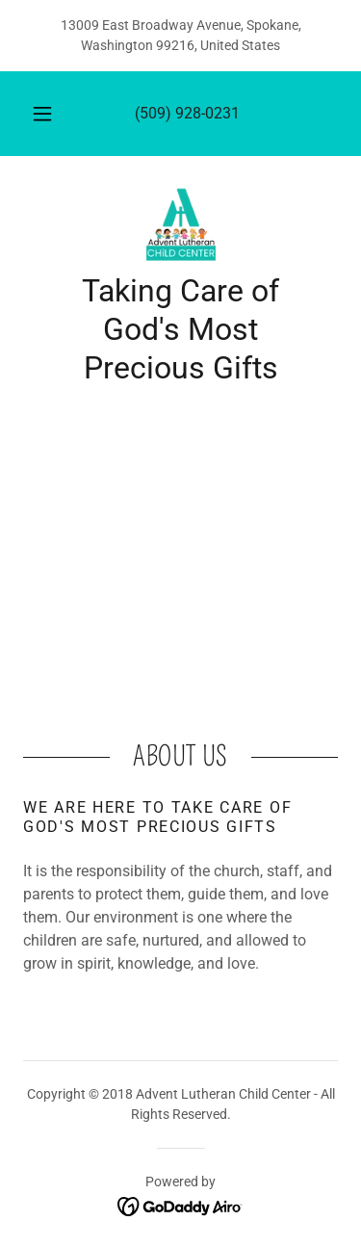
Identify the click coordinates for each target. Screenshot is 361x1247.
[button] (42, 113)
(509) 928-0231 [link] (187, 113)
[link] (180, 225)
